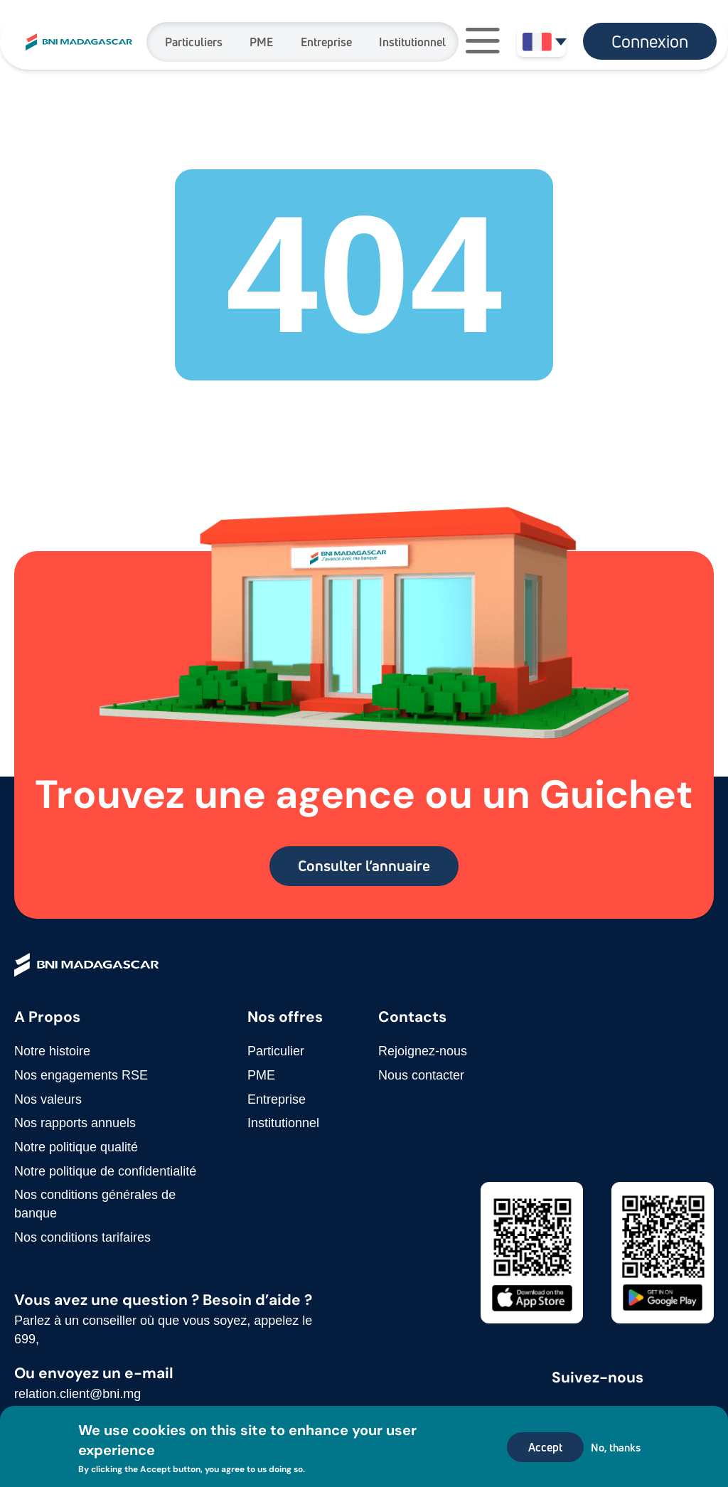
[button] (483, 42)
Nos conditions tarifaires (82, 1237)
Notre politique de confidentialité (105, 1171)
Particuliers (194, 42)
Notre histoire (52, 1051)
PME (261, 42)
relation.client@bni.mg (77, 1394)
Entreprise (326, 42)
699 (25, 1339)
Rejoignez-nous (422, 1051)
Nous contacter (421, 1075)
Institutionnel (412, 42)
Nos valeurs (48, 1099)
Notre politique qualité (76, 1147)
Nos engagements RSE (81, 1075)
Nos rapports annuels (75, 1123)
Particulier (275, 1051)
